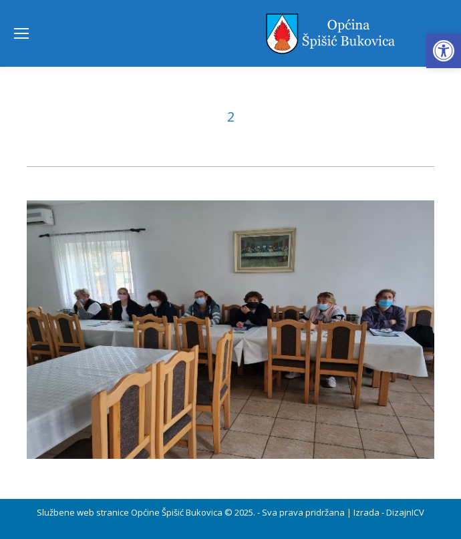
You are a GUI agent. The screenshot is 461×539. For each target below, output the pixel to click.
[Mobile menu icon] (21, 33)
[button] (443, 50)
